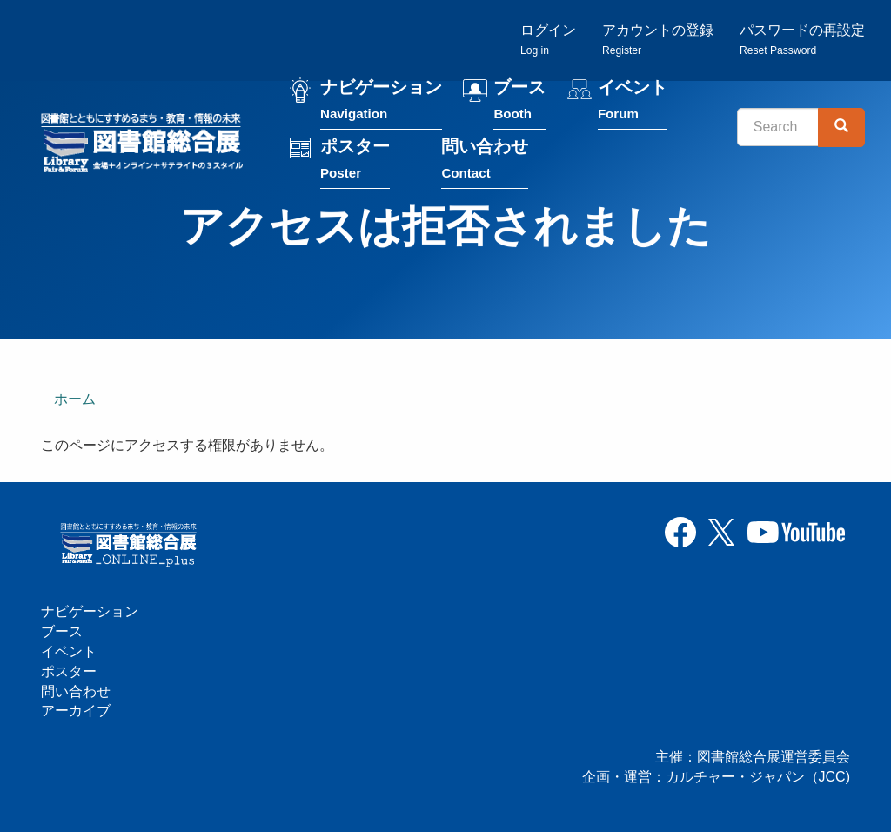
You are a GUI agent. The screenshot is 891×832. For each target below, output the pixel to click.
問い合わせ (484, 162)
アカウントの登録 (657, 40)
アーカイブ (76, 710)
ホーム (75, 399)
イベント (632, 103)
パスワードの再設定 (802, 40)
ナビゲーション (381, 103)
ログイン (548, 40)
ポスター (355, 162)
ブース (519, 103)
